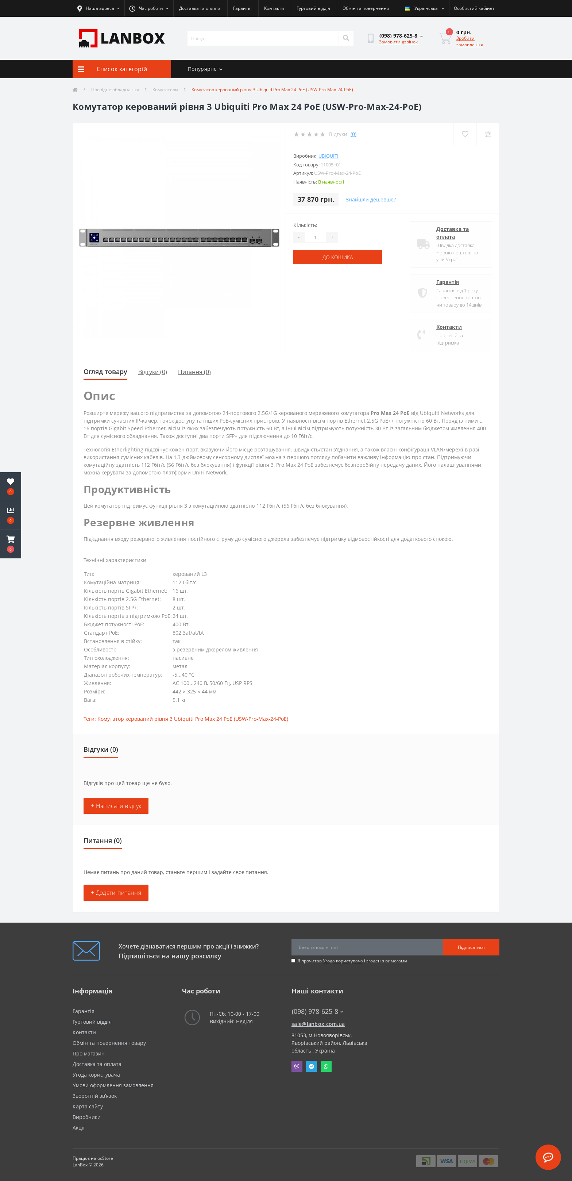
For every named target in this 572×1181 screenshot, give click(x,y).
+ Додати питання (116, 893)
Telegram (311, 1066)
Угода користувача (343, 961)
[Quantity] (315, 237)
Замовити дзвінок (398, 42)
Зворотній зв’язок (95, 1095)
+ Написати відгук (116, 806)
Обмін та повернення (366, 8)
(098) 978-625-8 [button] (318, 1011)
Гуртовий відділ (313, 8)
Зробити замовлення (469, 41)
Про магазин (89, 1053)
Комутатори (165, 89)
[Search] (345, 38)
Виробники (87, 1116)
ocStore (105, 1158)
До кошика (337, 257)
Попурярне (205, 68)
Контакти (274, 8)
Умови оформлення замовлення (113, 1085)
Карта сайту (88, 1106)
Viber (296, 1066)
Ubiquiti (328, 156)
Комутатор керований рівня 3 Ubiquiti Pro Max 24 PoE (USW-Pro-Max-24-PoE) (192, 718)
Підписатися (471, 947)
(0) (353, 134)
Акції (79, 1127)
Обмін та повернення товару (109, 1042)
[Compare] (487, 134)
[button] (10, 544)
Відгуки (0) (152, 372)
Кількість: (305, 225)
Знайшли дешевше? (371, 199)
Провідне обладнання (115, 89)
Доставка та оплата (200, 8)
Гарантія (242, 8)
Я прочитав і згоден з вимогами (352, 961)
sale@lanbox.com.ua (318, 1023)
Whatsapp (326, 1066)
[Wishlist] (464, 134)
